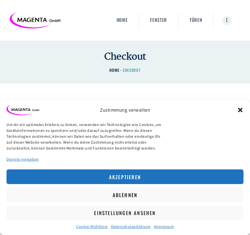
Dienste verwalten (23, 159)
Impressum (164, 226)
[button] (240, 110)
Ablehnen (125, 194)
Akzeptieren (125, 176)
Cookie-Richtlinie (92, 226)
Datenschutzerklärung (131, 226)
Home (114, 70)
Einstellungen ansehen (125, 212)
